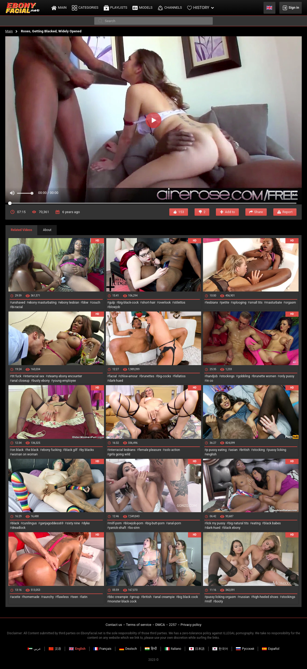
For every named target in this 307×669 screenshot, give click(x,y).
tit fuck (16, 376)
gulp (112, 302)
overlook (165, 302)
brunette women (264, 376)
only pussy (286, 376)
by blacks (87, 450)
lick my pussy (215, 523)
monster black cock (123, 601)
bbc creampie (118, 597)
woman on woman (25, 454)
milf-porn (115, 523)
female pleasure (150, 450)
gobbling (244, 376)
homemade (31, 597)
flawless (63, 597)
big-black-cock (128, 302)
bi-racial (17, 307)
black (15, 523)
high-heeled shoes (265, 597)
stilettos (179, 302)
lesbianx (212, 302)
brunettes (147, 376)
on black (17, 450)
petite (225, 302)
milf (209, 601)
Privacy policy (191, 625)
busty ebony (41, 381)
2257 (173, 625)
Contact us (114, 625)
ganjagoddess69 (51, 523)
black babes (272, 523)
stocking (259, 450)
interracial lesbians (122, 450)
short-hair (148, 302)
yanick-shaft (117, 528)
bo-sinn (134, 528)
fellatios (180, 376)
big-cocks (164, 376)
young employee (64, 381)
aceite (16, 597)
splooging (239, 302)
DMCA (160, 625)
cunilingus (29, 523)
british (245, 450)
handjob (212, 376)
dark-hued (116, 381)
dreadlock (19, 528)
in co (209, 381)
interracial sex (34, 376)
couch (96, 302)
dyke (86, 523)
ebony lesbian (69, 302)
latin (84, 597)
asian (233, 450)
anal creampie (165, 597)
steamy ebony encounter (64, 376)
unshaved (18, 302)
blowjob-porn (134, 523)
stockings (228, 376)
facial (113, 376)
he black (33, 450)
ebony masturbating (42, 302)
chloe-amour (129, 376)
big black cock (188, 597)
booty (219, 601)
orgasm (290, 302)
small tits (256, 302)
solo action (172, 450)
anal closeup (20, 381)
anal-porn (174, 523)
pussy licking (277, 450)
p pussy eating (216, 450)
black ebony (232, 528)
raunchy (48, 597)
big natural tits (239, 523)
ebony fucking (52, 450)
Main (9, 31)
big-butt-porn (156, 523)
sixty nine (73, 523)
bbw (85, 302)
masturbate (274, 302)
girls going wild (119, 454)
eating (256, 523)
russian (244, 597)
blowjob (114, 307)
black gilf (71, 450)
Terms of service (138, 625)
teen (75, 597)
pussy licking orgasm (221, 597)
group (135, 597)
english (211, 454)
